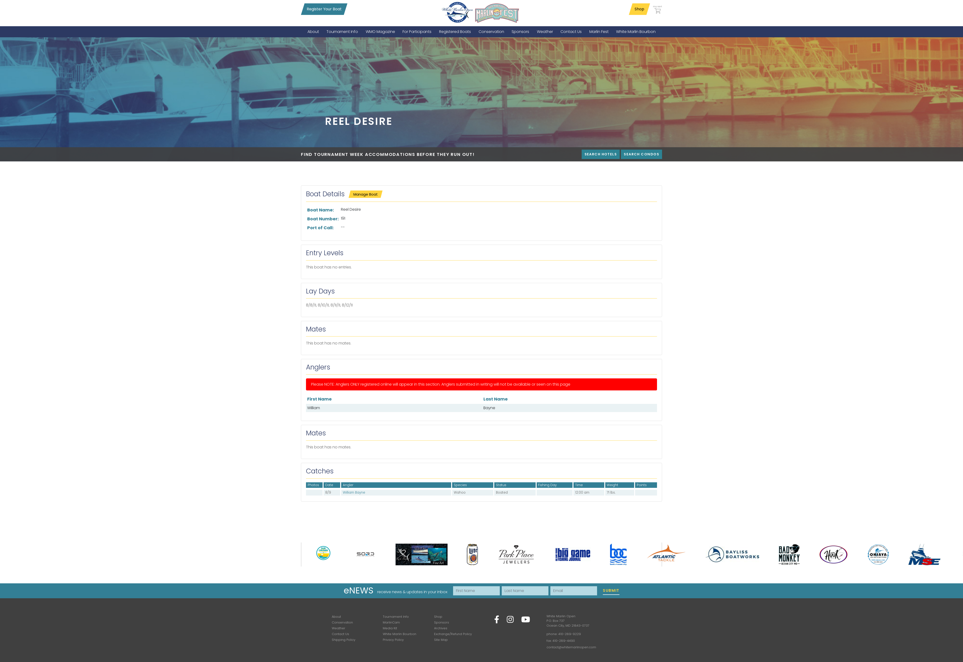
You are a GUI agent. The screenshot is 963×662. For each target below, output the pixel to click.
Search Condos (641, 154)
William (313, 408)
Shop (639, 9)
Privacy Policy (393, 639)
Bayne (489, 408)
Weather (338, 628)
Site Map (441, 639)
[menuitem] (313, 31)
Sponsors (441, 622)
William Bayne (354, 492)
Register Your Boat (324, 9)
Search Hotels (601, 154)
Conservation (342, 622)
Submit (611, 590)
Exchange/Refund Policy (453, 634)
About (336, 616)
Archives (440, 628)
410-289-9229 (569, 634)
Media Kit (390, 628)
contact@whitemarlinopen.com (571, 647)
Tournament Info (396, 616)
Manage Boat (365, 194)
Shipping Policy (343, 639)
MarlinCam (391, 622)
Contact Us (340, 634)
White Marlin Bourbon (399, 634)
